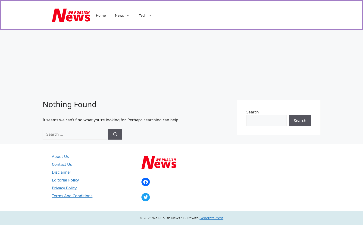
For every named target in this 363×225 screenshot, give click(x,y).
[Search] (115, 134)
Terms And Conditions (72, 195)
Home (101, 15)
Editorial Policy (65, 180)
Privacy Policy (64, 188)
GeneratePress (211, 218)
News (125, 15)
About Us (60, 156)
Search (252, 112)
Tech (148, 15)
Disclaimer (61, 172)
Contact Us (62, 164)
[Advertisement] (181, 65)
